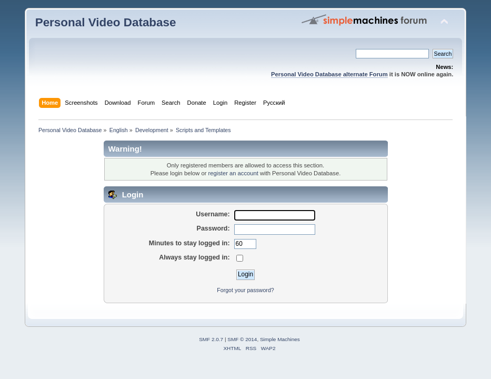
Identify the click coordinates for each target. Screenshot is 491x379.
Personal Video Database (105, 22)
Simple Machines (280, 339)
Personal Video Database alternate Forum (329, 74)
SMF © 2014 (242, 339)
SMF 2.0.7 (211, 339)
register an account (233, 173)
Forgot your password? (245, 290)
